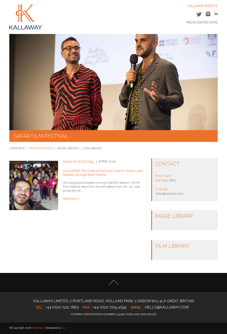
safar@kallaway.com (169, 193)
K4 (63, 327)
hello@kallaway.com (167, 307)
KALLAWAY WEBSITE (203, 6)
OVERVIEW (17, 148)
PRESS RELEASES (41, 148)
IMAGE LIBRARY (68, 148)
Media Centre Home (202, 22)
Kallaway (37, 327)
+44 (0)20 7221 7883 (62, 307)
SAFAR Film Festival (78, 162)
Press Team (163, 176)
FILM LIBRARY (93, 148)
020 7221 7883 (165, 180)
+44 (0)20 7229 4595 (110, 307)
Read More (70, 198)
